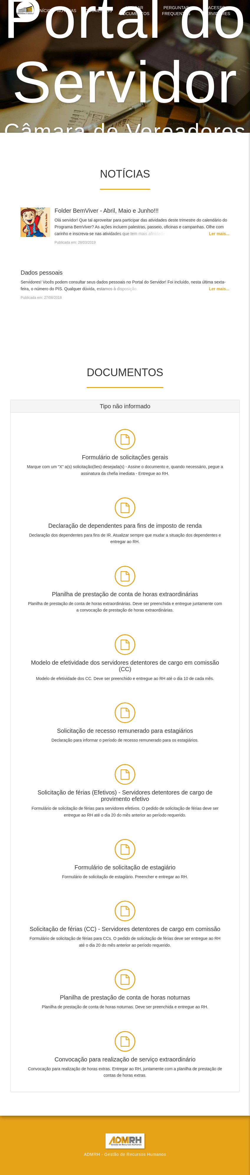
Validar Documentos (134, 10)
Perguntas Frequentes (176, 10)
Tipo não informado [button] (125, 406)
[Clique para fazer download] (125, 451)
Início (44, 10)
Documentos (97, 10)
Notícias (66, 10)
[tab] (125, 406)
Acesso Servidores (216, 10)
